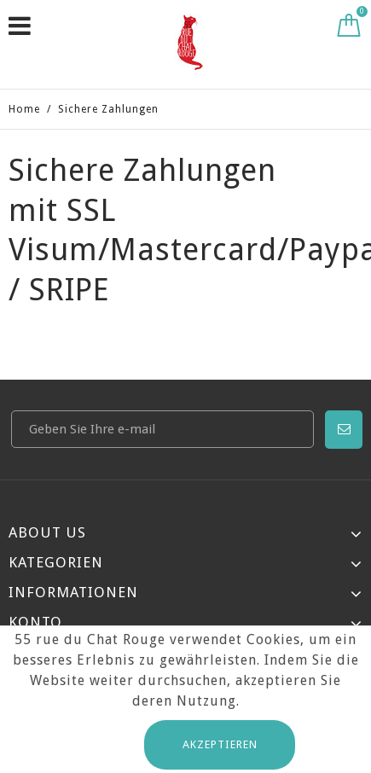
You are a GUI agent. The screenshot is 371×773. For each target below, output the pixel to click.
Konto (35, 622)
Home (24, 109)
